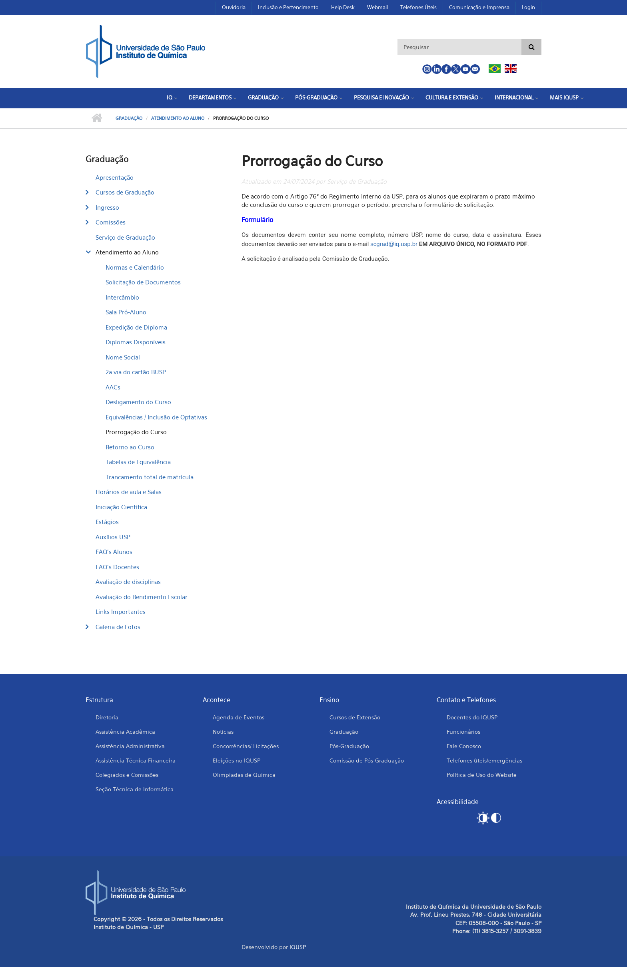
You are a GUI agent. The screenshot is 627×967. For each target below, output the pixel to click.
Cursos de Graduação (125, 192)
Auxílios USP (113, 536)
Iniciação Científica (121, 506)
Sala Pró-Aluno (126, 312)
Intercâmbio (122, 297)
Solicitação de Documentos (143, 282)
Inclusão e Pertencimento (288, 7)
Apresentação (115, 177)
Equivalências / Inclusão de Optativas (156, 417)
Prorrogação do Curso (136, 431)
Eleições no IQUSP (236, 760)
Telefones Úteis (418, 7)
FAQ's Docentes (117, 566)
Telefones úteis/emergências (484, 760)
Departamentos (210, 97)
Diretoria (107, 717)
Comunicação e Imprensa (479, 7)
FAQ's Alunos (114, 551)
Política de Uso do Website (482, 774)
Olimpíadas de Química (244, 774)
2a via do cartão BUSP (136, 371)
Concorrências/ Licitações (246, 746)
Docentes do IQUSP (472, 717)
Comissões (111, 222)
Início (97, 118)
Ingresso (107, 207)
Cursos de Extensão (354, 717)
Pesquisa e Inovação (381, 97)
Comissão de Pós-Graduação (366, 760)
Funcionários (463, 731)
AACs (113, 387)
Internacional (514, 97)
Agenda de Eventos (238, 717)
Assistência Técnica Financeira (136, 760)
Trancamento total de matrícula (150, 477)
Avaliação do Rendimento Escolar (142, 596)
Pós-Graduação (316, 97)
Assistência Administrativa (130, 746)
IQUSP (298, 946)
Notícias (223, 731)
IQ (169, 97)
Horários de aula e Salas (129, 491)
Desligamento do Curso (138, 401)
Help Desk (343, 7)
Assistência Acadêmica (125, 731)
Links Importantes (121, 611)
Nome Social (123, 357)
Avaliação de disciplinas (128, 581)
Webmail (377, 7)
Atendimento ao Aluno (177, 118)
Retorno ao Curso (130, 447)
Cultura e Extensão (451, 97)
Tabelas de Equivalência (138, 461)
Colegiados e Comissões (127, 774)
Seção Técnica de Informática (135, 789)
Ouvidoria (234, 7)
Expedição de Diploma (136, 327)
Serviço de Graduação (125, 237)
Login (528, 7)
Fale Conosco (464, 746)
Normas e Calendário (135, 267)
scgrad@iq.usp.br (393, 243)
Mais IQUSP (564, 97)
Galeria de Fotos (118, 626)
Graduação (263, 97)
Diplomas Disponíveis (136, 341)
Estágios (107, 521)
